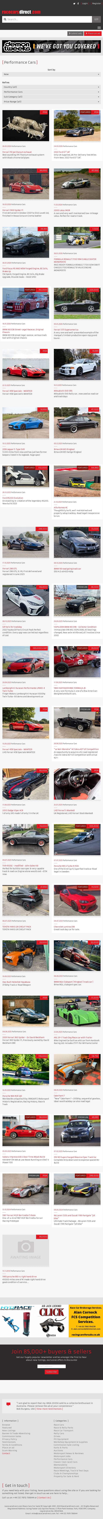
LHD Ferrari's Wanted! (64, 810)
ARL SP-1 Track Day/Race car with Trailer (73, 1037)
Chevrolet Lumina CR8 (64, 927)
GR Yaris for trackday (12, 627)
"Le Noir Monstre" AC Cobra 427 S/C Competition (76, 749)
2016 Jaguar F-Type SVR (13, 449)
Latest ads (75, 33)
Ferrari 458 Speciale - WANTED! (17, 391)
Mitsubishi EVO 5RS (63, 391)
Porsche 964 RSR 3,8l (12, 1096)
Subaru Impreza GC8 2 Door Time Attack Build (23, 1157)
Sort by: (51, 69)
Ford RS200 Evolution (12, 498)
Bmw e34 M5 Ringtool (64, 449)
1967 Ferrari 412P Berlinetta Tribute (19, 1215)
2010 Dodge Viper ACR (12, 810)
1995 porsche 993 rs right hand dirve (19, 1276)
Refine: (5, 82)
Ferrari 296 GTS (9, 568)
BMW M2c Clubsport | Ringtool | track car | (73, 982)
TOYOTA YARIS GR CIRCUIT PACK (16, 927)
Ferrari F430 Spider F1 (12, 210)
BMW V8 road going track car (67, 569)
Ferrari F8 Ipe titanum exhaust (17, 152)
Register (96, 3)
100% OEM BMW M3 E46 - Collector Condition (75, 627)
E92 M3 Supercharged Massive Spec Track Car (75, 1157)
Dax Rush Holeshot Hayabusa (16, 982)
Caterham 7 (59, 1096)
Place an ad (93, 33)
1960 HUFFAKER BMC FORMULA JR (69, 688)
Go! (96, 19)
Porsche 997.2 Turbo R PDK (66, 866)
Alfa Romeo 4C (61, 507)
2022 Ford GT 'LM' (62, 152)
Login (85, 3)
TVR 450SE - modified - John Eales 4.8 (20, 866)
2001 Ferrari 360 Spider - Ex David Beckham (23, 1037)
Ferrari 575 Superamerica (66, 330)
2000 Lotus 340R (62, 210)
